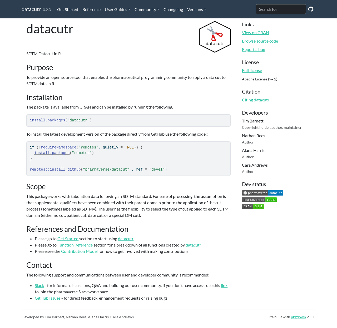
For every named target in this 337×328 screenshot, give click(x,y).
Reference (91, 9)
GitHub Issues (48, 297)
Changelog (173, 9)
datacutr (31, 9)
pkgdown (298, 317)
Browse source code (260, 40)
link (224, 285)
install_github (65, 169)
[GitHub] (310, 8)
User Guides (116, 9)
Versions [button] (195, 9)
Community (145, 9)
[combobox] (281, 9)
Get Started (67, 9)
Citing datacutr (255, 99)
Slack (39, 285)
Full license (252, 70)
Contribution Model (79, 251)
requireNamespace (58, 147)
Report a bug (253, 49)
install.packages (47, 120)
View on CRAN (255, 32)
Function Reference (75, 244)
